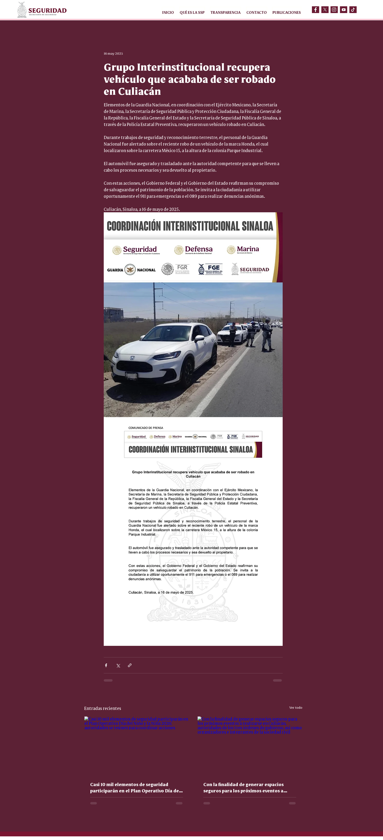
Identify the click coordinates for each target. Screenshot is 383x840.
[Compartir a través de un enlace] (129, 665)
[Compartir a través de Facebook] (106, 665)
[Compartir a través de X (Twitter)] (118, 665)
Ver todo (295, 707)
